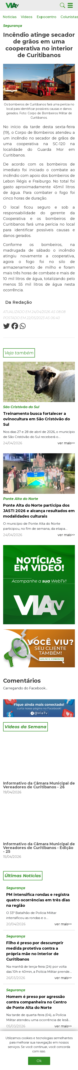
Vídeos (26, 17)
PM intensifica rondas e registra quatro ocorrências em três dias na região (38, 900)
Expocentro (46, 17)
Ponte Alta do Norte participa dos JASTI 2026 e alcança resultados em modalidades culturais (39, 511)
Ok (39, 1061)
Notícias (10, 17)
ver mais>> (66, 443)
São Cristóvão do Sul (21, 407)
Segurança (12, 26)
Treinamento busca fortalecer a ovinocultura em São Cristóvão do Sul (36, 419)
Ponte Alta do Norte (20, 499)
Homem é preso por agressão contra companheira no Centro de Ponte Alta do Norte (36, 1002)
